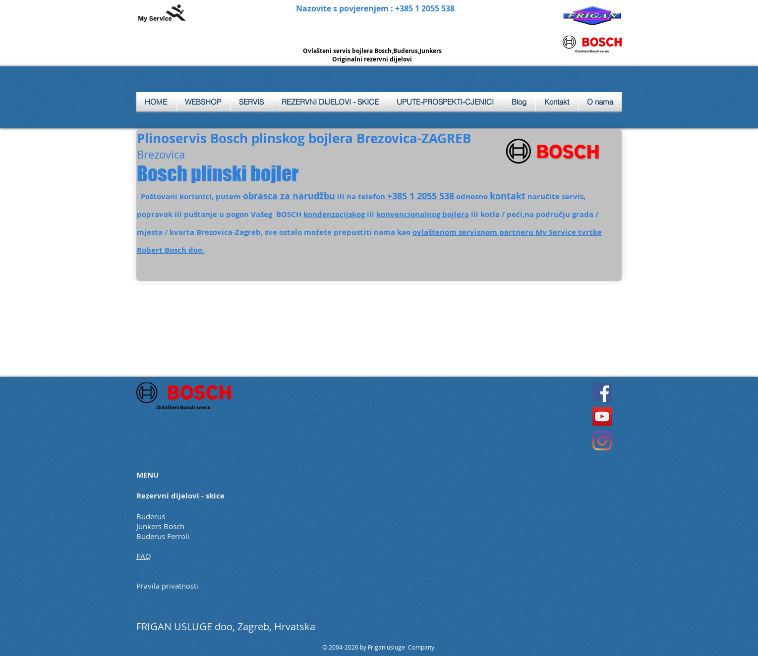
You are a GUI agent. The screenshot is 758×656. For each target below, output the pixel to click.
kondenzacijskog (334, 214)
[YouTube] (602, 416)
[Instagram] (602, 440)
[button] (252, 101)
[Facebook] (602, 392)
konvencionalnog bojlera (422, 214)
